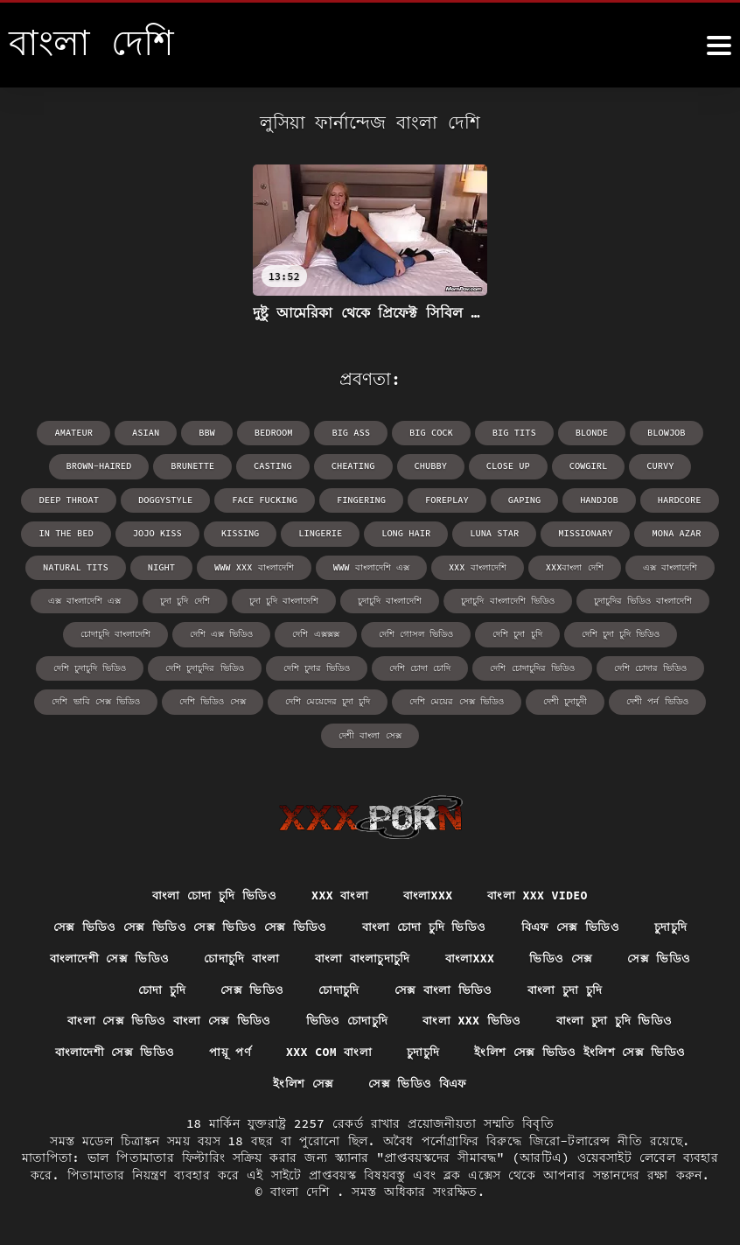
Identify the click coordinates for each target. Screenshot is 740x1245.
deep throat (75, 499)
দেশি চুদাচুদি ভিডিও (90, 665)
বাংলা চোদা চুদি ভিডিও (209, 891)
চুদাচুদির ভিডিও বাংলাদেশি (642, 599)
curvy (655, 466)
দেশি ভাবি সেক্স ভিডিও (97, 698)
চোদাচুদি (338, 987)
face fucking (266, 499)
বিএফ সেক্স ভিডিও (574, 922)
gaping (521, 499)
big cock (430, 432)
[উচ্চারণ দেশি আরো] (719, 45)
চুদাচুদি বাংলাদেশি (390, 599)
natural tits (78, 565)
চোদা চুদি (156, 987)
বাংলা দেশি (303, 1192)
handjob (594, 499)
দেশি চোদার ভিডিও (649, 665)
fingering (361, 499)
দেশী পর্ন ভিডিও (656, 698)
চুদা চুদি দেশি (185, 599)
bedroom (275, 432)
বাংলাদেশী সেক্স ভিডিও (102, 954)
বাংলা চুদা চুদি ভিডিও (620, 1019)
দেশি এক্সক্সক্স (316, 632)
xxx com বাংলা (329, 1052)
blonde (588, 432)
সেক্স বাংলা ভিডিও (444, 987)
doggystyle (169, 499)
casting (274, 466)
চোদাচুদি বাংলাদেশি (116, 632)
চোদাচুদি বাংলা (239, 954)
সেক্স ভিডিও (666, 954)
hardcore (674, 499)
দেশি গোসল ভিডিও (416, 632)
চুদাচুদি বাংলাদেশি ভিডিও (507, 599)
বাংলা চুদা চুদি (569, 987)
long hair (405, 532)
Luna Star (492, 532)
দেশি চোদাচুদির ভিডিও (532, 665)
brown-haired (104, 466)
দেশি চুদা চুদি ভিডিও (620, 632)
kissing (243, 532)
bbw (210, 432)
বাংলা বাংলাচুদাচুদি (364, 954)
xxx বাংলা (338, 891)
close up (506, 466)
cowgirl (584, 466)
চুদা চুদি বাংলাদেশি (283, 599)
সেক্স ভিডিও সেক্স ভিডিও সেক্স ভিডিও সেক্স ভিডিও (185, 922)
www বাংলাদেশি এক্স (370, 565)
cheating (353, 466)
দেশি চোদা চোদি (419, 665)
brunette (196, 466)
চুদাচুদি (677, 922)
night (163, 565)
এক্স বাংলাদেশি (666, 565)
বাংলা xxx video (542, 891)
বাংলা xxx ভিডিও (474, 1019)
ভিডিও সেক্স (567, 954)
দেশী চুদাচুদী (564, 698)
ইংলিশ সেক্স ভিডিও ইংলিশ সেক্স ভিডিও (585, 1052)
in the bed (72, 532)
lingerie (322, 532)
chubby (429, 466)
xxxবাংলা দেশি (571, 565)
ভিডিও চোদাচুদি (346, 1019)
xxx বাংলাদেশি (475, 565)
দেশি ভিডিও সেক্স (213, 698)
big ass (351, 432)
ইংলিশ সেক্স (302, 1083)
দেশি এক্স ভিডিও (222, 632)
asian (149, 432)
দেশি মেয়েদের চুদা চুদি (327, 698)
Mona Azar (671, 532)
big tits (512, 432)
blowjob (661, 432)
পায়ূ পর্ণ (227, 1052)
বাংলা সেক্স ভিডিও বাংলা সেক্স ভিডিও (164, 1019)
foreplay (445, 499)
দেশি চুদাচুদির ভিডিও (205, 665)
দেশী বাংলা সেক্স (370, 732)
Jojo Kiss (161, 532)
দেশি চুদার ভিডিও (316, 665)
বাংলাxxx (429, 891)
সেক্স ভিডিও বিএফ (418, 1083)
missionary (581, 532)
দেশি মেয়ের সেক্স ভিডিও (456, 698)
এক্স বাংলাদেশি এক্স (85, 599)
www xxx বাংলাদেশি (254, 565)
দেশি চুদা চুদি (516, 632)
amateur (78, 432)
